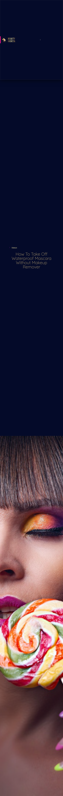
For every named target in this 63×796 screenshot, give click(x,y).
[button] (40, 40)
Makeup (14, 247)
